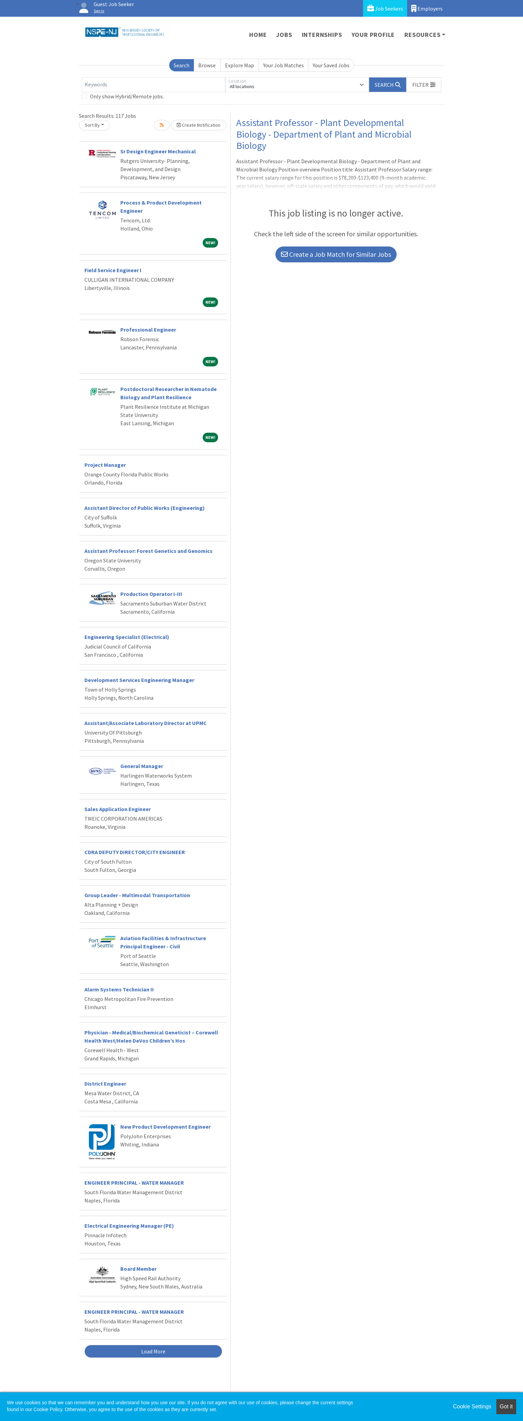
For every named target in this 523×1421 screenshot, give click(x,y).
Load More (153, 1351)
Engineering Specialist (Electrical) (126, 636)
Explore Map (239, 65)
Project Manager (105, 464)
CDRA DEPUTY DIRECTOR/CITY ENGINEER (134, 852)
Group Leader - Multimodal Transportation (137, 895)
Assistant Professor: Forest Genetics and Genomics (148, 550)
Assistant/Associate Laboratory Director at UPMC (145, 723)
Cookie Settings (472, 1406)
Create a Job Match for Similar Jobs (336, 254)
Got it (506, 1406)
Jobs (284, 35)
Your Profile (373, 35)
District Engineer (105, 1083)
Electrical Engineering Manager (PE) (129, 1225)
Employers (427, 8)
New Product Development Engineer (165, 1126)
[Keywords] (153, 84)
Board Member (138, 1268)
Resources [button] (422, 35)
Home (258, 35)
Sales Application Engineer (117, 809)
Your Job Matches (283, 65)
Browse (207, 65)
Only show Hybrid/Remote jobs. (127, 96)
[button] (423, 84)
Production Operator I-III (151, 593)
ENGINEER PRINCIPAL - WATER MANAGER (134, 1182)
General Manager (141, 766)
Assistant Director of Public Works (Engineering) (144, 507)
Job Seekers (385, 8)
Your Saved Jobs (331, 65)
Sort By (92, 125)
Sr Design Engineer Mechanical (158, 151)
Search (181, 65)
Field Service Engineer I (113, 270)
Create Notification (198, 125)
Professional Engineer (148, 329)
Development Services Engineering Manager (139, 680)
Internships (322, 35)
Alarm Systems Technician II (119, 989)
